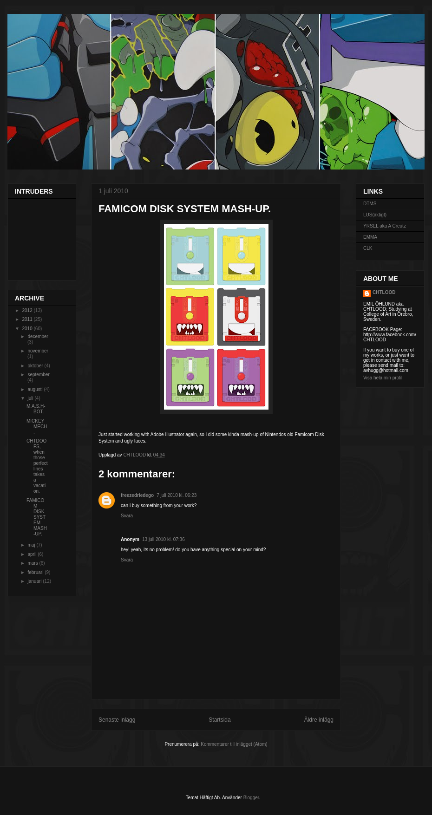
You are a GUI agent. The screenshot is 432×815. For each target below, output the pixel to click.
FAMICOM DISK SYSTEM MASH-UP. (36, 517)
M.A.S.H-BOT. (36, 409)
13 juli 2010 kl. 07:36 (163, 539)
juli (30, 398)
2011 (27, 319)
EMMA (370, 237)
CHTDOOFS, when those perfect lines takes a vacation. (37, 466)
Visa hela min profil (382, 377)
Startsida (219, 720)
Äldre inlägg (319, 720)
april (32, 554)
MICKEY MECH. (36, 426)
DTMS (369, 203)
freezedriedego (137, 495)
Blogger (251, 797)
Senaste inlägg (116, 720)
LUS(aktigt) (374, 214)
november (37, 350)
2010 (27, 328)
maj (31, 545)
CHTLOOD (384, 292)
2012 (27, 310)
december (37, 336)
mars (33, 563)
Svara (127, 515)
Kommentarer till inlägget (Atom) (234, 744)
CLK (367, 248)
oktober (35, 365)
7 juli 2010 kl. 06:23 (176, 495)
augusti (35, 389)
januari (35, 581)
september (38, 374)
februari (36, 572)
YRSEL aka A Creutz (384, 225)
